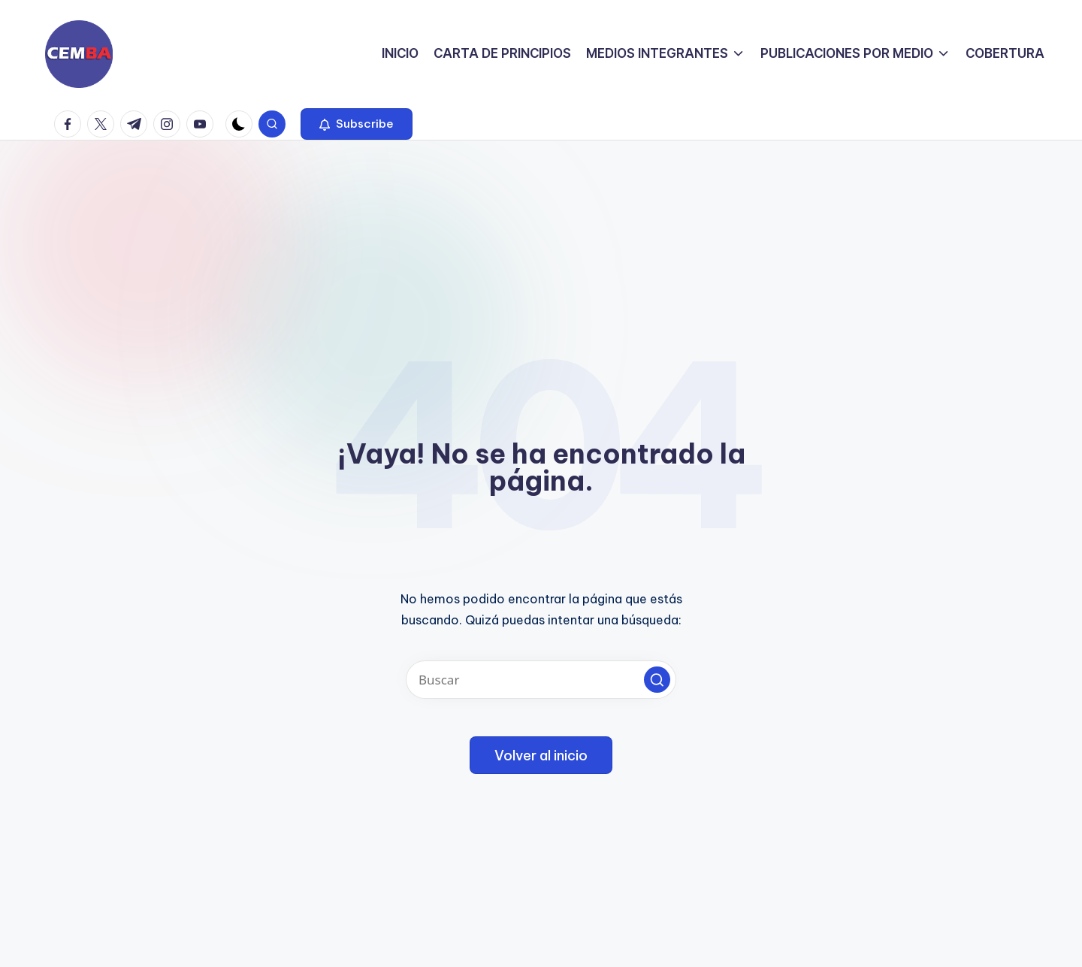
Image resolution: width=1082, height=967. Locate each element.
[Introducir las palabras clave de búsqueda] (541, 679)
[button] (357, 124)
